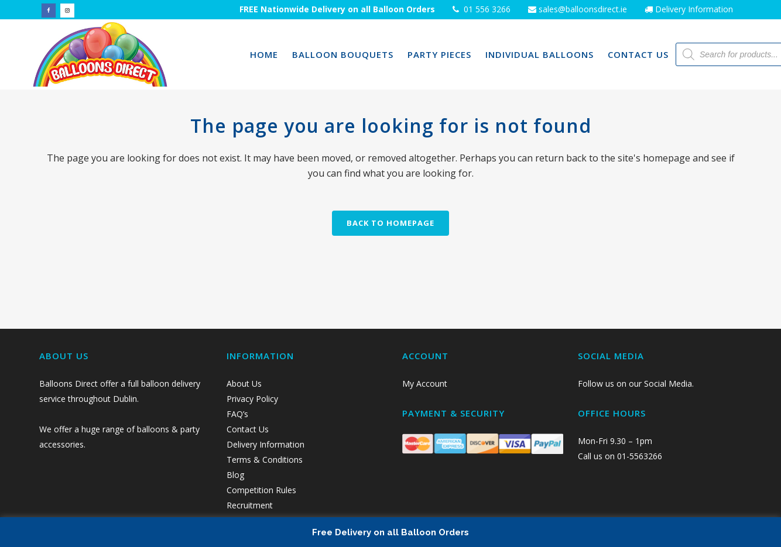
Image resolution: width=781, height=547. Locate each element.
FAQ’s (237, 413)
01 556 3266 (486, 9)
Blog (235, 474)
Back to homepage (390, 223)
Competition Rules (261, 490)
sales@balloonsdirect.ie (581, 9)
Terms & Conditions (265, 459)
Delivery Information (694, 9)
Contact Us (249, 429)
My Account (424, 383)
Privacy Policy (253, 398)
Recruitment (250, 505)
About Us (244, 383)
